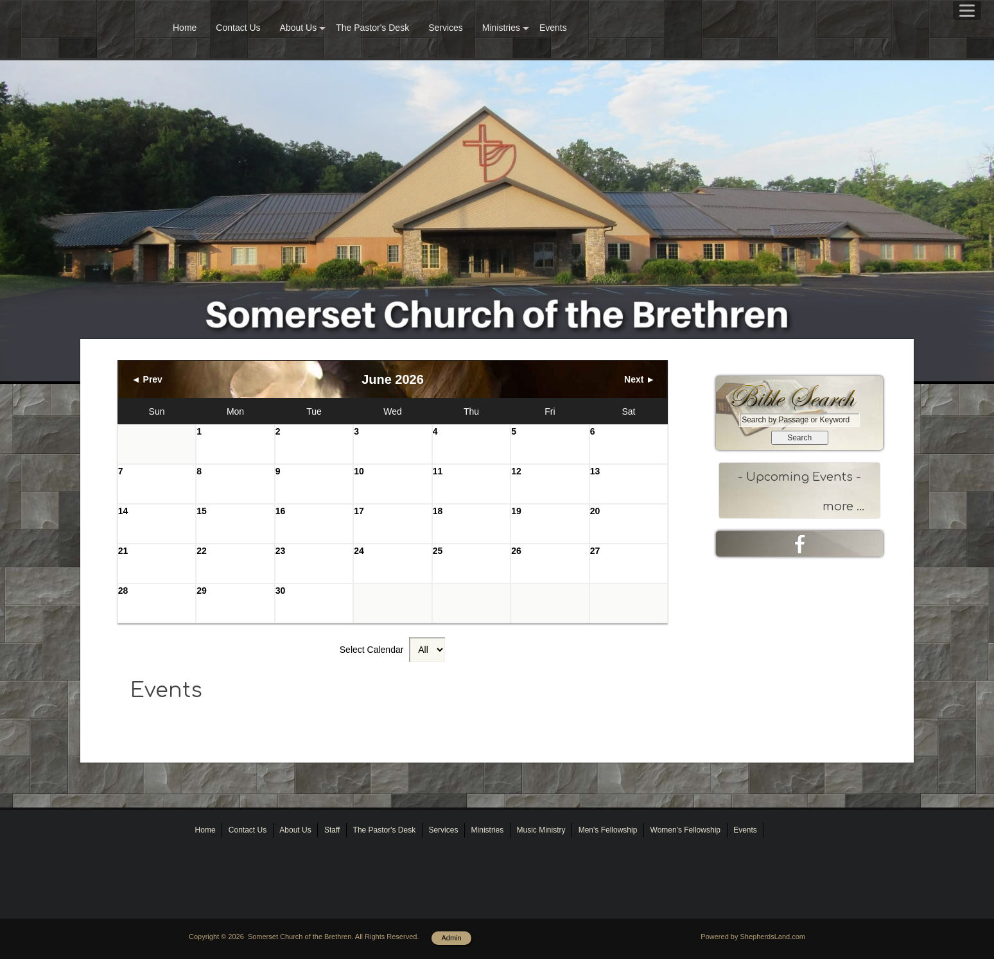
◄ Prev (147, 379)
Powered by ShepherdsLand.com (753, 936)
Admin (451, 938)
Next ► (639, 379)
